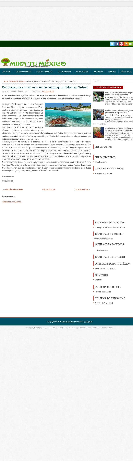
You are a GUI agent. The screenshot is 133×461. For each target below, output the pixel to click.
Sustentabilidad (64, 71)
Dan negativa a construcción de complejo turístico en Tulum (45, 87)
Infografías (98, 71)
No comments (48, 91)
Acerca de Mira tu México (105, 268)
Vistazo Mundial (82, 71)
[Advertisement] (45, 20)
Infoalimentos (101, 162)
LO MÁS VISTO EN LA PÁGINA (108, 87)
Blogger (88, 321)
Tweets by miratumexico (103, 239)
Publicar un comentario (11, 202)
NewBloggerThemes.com (103, 328)
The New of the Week (104, 173)
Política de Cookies (103, 292)
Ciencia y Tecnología (44, 71)
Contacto (99, 280)
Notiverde (6, 71)
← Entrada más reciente (13, 189)
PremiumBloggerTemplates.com (78, 328)
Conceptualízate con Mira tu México (110, 227)
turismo (22, 81)
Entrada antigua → (82, 189)
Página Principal (49, 189)
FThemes (38, 328)
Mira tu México (102, 250)
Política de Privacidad (104, 303)
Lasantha (61, 328)
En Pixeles (112, 71)
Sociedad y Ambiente (23, 71)
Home (5, 81)
